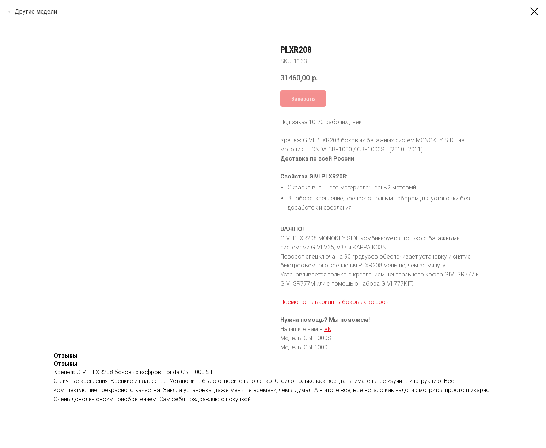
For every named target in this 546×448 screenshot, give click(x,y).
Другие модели (36, 11)
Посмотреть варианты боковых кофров (334, 301)
